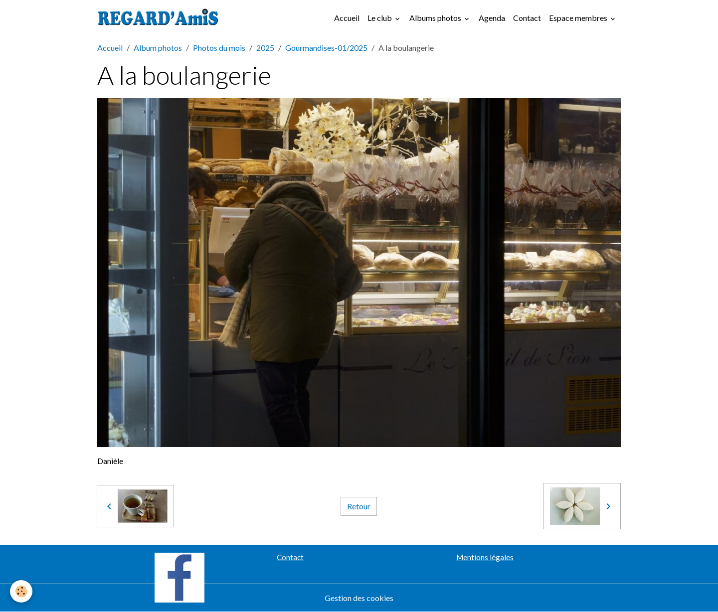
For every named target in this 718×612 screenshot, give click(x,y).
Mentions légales (485, 557)
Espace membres (579, 17)
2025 (265, 47)
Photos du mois (219, 47)
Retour (358, 506)
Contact (527, 17)
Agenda (492, 17)
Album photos (158, 47)
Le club (380, 17)
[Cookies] (21, 591)
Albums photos (436, 17)
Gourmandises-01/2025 (326, 47)
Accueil (346, 17)
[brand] (160, 18)
